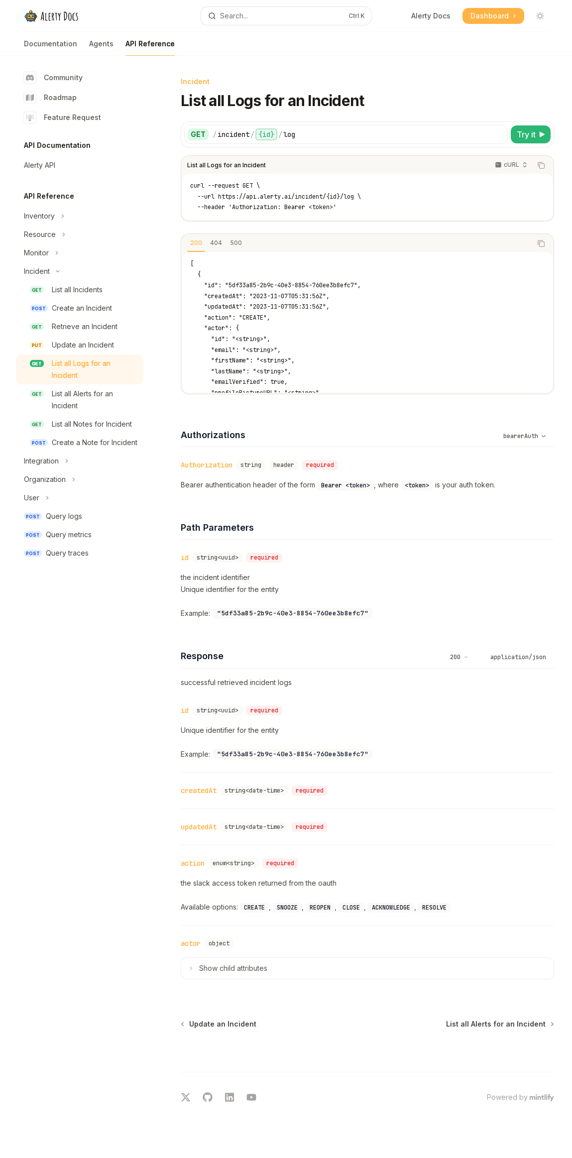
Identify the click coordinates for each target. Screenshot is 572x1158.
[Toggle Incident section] (79, 271)
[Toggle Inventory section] (79, 216)
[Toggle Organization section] (79, 479)
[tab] (196, 243)
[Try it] (531, 134)
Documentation (50, 47)
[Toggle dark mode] (540, 16)
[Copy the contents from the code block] (541, 165)
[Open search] (285, 16)
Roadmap (50, 98)
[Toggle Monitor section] (79, 253)
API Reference (150, 47)
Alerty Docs (431, 15)
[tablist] (356, 243)
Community (53, 78)
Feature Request (62, 117)
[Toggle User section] (79, 498)
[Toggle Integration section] (79, 461)
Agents (101, 47)
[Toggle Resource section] (79, 234)
